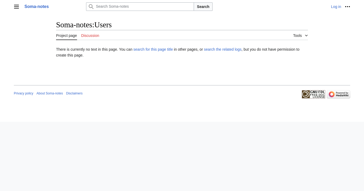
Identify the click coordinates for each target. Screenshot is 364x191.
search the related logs (223, 49)
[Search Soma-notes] (140, 6)
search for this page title (153, 49)
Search (203, 7)
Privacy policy (23, 93)
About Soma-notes (49, 93)
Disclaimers (74, 93)
